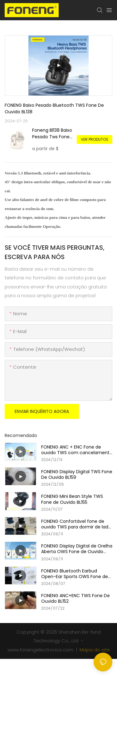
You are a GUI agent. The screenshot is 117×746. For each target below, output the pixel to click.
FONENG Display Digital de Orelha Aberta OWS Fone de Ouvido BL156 (76, 548)
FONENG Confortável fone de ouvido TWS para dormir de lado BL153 (76, 524)
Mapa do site (94, 649)
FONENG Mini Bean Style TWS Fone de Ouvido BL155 (72, 499)
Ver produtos (94, 139)
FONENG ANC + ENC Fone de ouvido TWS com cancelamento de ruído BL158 (76, 449)
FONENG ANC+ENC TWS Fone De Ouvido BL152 (75, 598)
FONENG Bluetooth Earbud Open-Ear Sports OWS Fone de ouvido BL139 (74, 573)
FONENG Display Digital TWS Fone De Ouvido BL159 (76, 474)
